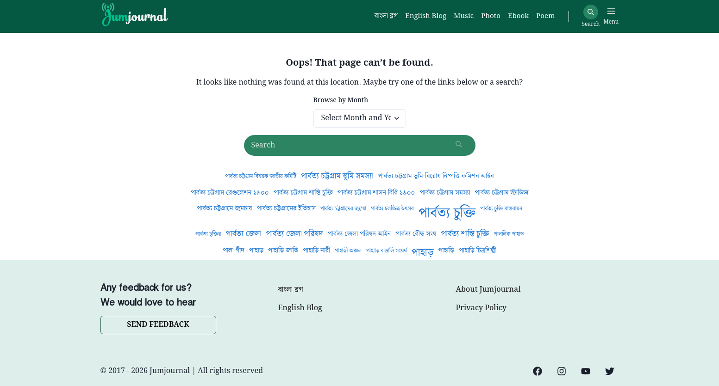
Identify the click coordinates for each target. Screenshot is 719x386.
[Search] (590, 12)
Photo (490, 16)
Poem (545, 16)
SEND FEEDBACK (158, 325)
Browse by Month (341, 100)
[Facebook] (537, 371)
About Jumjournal (488, 289)
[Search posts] (359, 145)
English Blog (300, 308)
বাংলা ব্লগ (290, 289)
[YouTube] (585, 371)
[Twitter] (609, 371)
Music (464, 16)
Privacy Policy (481, 308)
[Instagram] (561, 371)
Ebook (518, 16)
